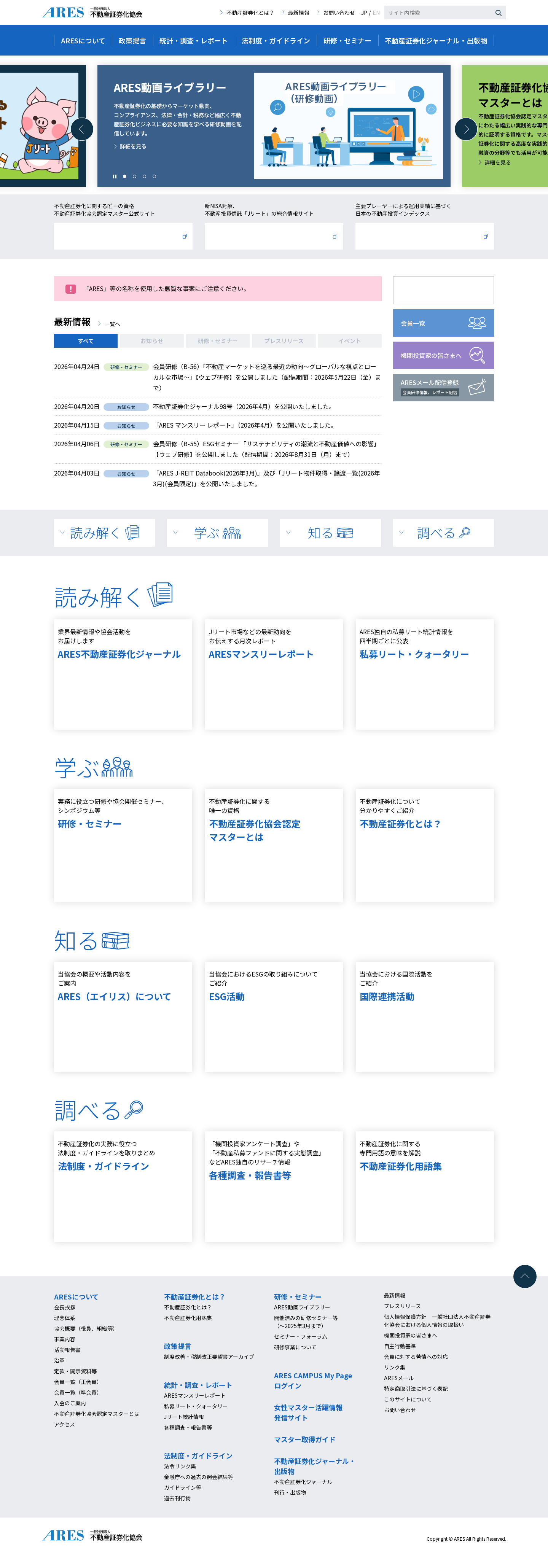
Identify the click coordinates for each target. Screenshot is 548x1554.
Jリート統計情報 (184, 1416)
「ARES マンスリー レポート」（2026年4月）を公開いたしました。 (245, 424)
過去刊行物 (177, 1498)
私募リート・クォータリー (196, 1406)
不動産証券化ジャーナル (303, 1482)
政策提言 (177, 1346)
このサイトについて (408, 1399)
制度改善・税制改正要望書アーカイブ (209, 1356)
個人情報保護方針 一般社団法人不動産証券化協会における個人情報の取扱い (437, 1320)
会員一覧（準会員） (78, 1392)
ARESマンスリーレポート (195, 1395)
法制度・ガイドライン (198, 1455)
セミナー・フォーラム (300, 1336)
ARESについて (76, 1296)
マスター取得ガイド (305, 1439)
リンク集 (394, 1367)
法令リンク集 (180, 1466)
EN (376, 12)
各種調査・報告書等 (188, 1427)
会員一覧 (413, 323)
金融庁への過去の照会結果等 (198, 1477)
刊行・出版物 (290, 1492)
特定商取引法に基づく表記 (416, 1388)
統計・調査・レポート (198, 1385)
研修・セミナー (218, 341)
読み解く (104, 532)
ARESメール (399, 1378)
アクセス (64, 1424)
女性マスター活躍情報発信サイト (308, 1412)
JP (364, 12)
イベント (349, 341)
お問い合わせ (339, 12)
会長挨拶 (64, 1307)
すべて (86, 341)
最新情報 (298, 12)
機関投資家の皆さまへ (431, 355)
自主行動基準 (400, 1346)
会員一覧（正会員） (78, 1381)
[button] (82, 129)
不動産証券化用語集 (188, 1318)
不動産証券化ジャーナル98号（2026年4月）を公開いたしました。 (244, 406)
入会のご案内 (70, 1403)
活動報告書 (67, 1350)
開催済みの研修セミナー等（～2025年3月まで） (306, 1322)
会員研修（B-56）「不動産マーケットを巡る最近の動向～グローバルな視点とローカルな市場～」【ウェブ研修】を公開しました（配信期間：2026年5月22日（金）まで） (267, 377)
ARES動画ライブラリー (302, 1307)
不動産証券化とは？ (250, 12)
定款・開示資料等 (75, 1371)
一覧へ (112, 323)
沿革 (59, 1360)
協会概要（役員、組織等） (86, 1328)
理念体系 (64, 1318)
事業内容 (64, 1339)
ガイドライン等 (182, 1487)
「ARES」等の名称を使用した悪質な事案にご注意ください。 (166, 288)
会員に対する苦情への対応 (416, 1356)
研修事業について (295, 1347)
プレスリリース (284, 341)
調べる (443, 532)
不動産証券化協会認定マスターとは (96, 1413)
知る (330, 532)
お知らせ (151, 341)
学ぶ (217, 532)
